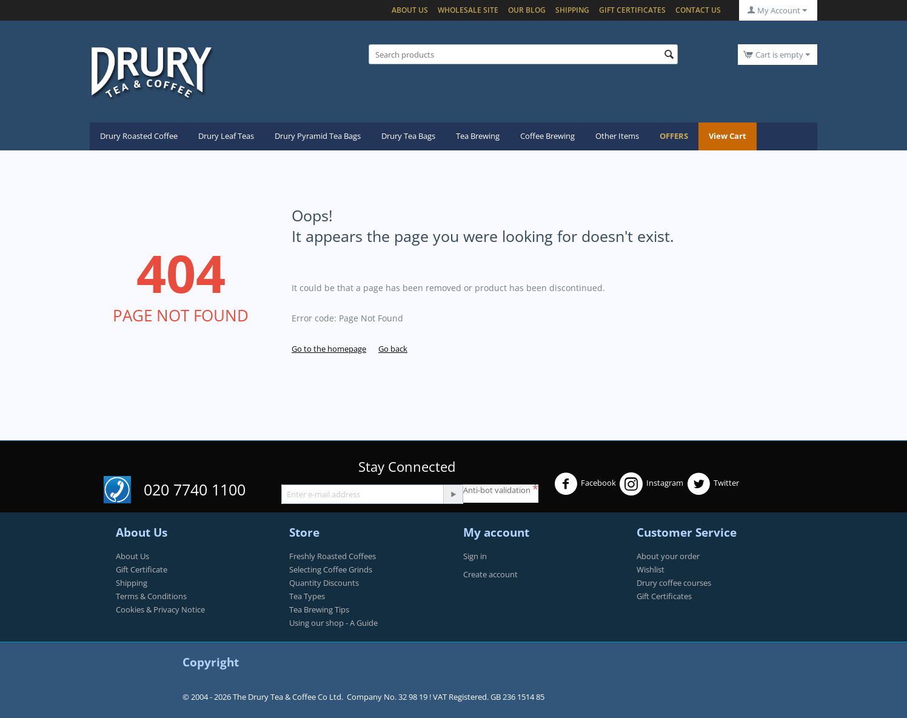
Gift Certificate (141, 569)
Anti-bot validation (496, 490)
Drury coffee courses (674, 582)
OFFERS (674, 135)
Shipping (572, 10)
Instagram (651, 483)
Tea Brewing (478, 135)
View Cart (727, 135)
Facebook (585, 483)
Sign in (475, 556)
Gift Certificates (664, 596)
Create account (490, 574)
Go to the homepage (329, 348)
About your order (668, 556)
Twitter (713, 483)
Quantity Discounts (324, 582)
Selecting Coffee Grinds (330, 569)
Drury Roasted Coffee (139, 135)
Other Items (617, 135)
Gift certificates (632, 10)
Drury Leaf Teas (226, 135)
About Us (410, 10)
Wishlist (650, 569)
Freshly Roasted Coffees (332, 556)
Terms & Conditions (151, 596)
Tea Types (307, 596)
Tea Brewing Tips (319, 609)
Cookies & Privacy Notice (160, 609)
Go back (392, 348)
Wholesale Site (468, 10)
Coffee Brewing (547, 135)
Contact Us (698, 10)
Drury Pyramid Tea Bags (318, 135)
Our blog (527, 10)
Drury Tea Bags (408, 135)
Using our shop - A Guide (333, 622)
